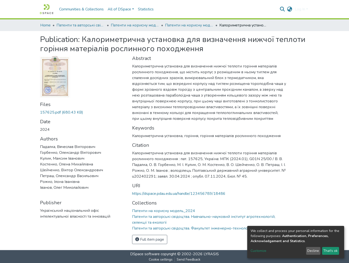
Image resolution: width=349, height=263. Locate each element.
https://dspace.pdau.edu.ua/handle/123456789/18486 (178, 193)
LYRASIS (211, 254)
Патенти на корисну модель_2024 (189, 25)
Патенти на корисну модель (135, 25)
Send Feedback (188, 259)
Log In (300, 9)
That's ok (330, 250)
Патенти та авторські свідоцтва (80, 25)
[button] (290, 9)
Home (45, 25)
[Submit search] (282, 9)
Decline (313, 250)
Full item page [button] (149, 239)
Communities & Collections (81, 9)
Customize (258, 250)
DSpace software (145, 254)
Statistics (146, 9)
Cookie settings (161, 259)
